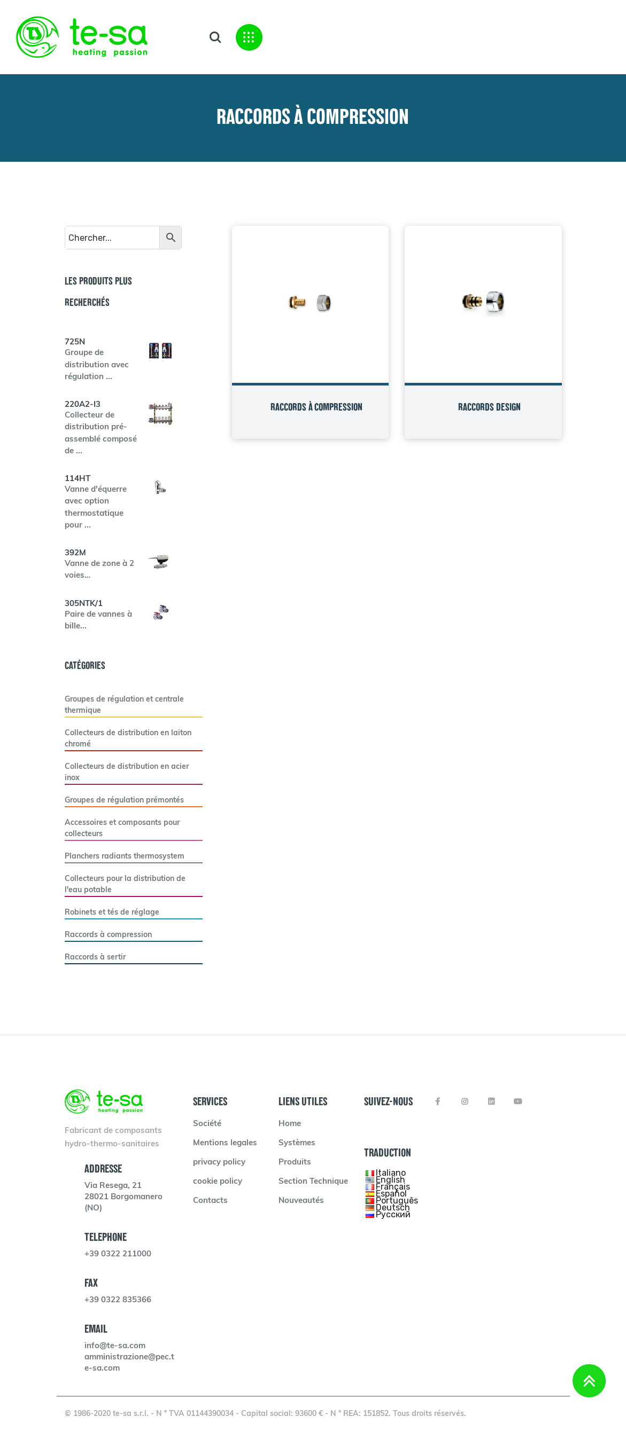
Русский (393, 1214)
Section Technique (313, 1182)
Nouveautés (301, 1201)
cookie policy (217, 1182)
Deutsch (393, 1207)
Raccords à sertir (95, 958)
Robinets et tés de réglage (112, 913)
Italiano (391, 1172)
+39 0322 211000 (117, 1254)
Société (207, 1124)
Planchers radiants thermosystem (124, 857)
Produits (295, 1163)
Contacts (210, 1201)
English (390, 1179)
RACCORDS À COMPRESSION (316, 407)
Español (391, 1193)
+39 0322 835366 (117, 1300)
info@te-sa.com (114, 1346)
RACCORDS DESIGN (489, 407)
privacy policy (219, 1163)
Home (290, 1124)
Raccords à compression (108, 935)
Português (397, 1200)
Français (393, 1186)
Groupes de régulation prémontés (124, 801)
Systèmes (297, 1143)
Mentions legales (225, 1143)
